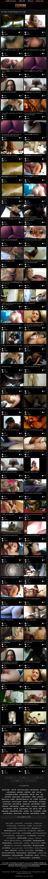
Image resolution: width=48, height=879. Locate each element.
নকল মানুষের (34, 806)
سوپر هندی (30, 838)
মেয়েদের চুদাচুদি (28, 823)
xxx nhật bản (11, 864)
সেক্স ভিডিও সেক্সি (41, 853)
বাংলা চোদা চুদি (41, 835)
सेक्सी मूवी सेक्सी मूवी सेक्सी (38, 840)
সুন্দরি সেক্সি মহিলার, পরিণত (16, 811)
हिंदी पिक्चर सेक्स (11, 865)
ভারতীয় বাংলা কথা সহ (11, 1)
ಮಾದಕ (6, 850)
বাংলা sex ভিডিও (31, 830)
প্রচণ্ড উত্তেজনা (42, 801)
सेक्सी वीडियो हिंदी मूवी (6, 843)
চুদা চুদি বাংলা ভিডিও (12, 828)
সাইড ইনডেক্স (24, 868)
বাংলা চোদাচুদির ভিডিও (24, 828)
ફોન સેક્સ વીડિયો (29, 850)
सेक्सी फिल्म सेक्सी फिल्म (25, 858)
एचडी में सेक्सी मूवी (39, 850)
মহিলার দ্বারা (30, 1)
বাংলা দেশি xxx (16, 833)
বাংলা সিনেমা (26, 813)
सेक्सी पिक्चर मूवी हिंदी (21, 838)
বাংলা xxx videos (26, 833)
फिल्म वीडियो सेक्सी (29, 855)
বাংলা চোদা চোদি (37, 825)
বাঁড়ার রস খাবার (39, 1)
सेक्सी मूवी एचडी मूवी (32, 853)
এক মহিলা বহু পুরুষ (6, 804)
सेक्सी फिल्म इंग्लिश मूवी (21, 853)
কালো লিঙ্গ (20, 850)
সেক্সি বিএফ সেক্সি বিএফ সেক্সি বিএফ (12, 840)
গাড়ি (31, 811)
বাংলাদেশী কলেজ (6, 801)
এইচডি (33, 792)
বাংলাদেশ (28, 806)
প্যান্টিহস (34, 797)
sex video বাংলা (36, 828)
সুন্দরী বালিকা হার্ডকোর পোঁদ (22, 799)
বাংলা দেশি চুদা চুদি (6, 833)
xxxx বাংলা (41, 830)
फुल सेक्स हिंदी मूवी (6, 848)
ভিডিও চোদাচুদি (9, 823)
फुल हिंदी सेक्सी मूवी (36, 858)
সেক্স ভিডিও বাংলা (37, 823)
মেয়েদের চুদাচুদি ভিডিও (9, 835)
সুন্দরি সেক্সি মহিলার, (11, 792)
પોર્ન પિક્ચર (43, 855)
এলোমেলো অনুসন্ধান (16, 801)
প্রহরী (41, 794)
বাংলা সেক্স (38, 792)
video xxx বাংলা (8, 845)
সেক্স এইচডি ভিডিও (11, 838)
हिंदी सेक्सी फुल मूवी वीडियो (38, 845)
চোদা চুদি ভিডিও (19, 823)
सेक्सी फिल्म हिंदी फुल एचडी (10, 830)
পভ (44, 808)
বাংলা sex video (27, 840)
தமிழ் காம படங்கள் (13, 858)
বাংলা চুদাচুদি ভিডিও (24, 785)
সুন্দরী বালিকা (43, 790)
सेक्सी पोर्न (43, 843)
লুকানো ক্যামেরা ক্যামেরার (22, 790)
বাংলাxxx (29, 825)
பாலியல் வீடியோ (29, 862)
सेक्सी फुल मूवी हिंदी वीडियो (17, 855)
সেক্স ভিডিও (26, 843)
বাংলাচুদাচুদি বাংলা (20, 835)
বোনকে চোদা (38, 838)
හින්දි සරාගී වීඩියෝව (40, 848)
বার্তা (31, 799)
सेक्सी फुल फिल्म (13, 850)
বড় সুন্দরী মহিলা (42, 799)
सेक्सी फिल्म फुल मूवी (25, 865)
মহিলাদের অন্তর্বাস (6, 790)
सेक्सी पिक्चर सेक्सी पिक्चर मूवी (8, 853)
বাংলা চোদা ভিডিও (28, 848)
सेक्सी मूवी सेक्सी (18, 865)
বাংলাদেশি (25, 801)
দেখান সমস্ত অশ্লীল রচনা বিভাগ (24, 817)
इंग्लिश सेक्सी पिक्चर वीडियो (35, 865)
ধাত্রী (30, 808)
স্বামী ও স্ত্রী (13, 790)
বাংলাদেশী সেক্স (21, 825)
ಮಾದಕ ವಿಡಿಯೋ (27, 845)
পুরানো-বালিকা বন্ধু (16, 804)
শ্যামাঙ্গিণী (12, 799)
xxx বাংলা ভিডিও (35, 843)
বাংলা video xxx (31, 835)
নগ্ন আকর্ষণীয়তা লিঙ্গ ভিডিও (11, 794)
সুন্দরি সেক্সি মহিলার (34, 790)
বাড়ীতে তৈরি (22, 1)
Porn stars (5, 811)
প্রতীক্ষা (40, 808)
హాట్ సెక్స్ (36, 855)
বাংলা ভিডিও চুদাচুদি (11, 825)
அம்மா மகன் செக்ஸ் (17, 848)
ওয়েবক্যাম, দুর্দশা (26, 804)
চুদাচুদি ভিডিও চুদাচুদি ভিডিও (39, 833)
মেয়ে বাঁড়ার (26, 811)
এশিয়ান (37, 794)
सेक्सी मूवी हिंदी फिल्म (6, 855)
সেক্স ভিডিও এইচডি (17, 843)
